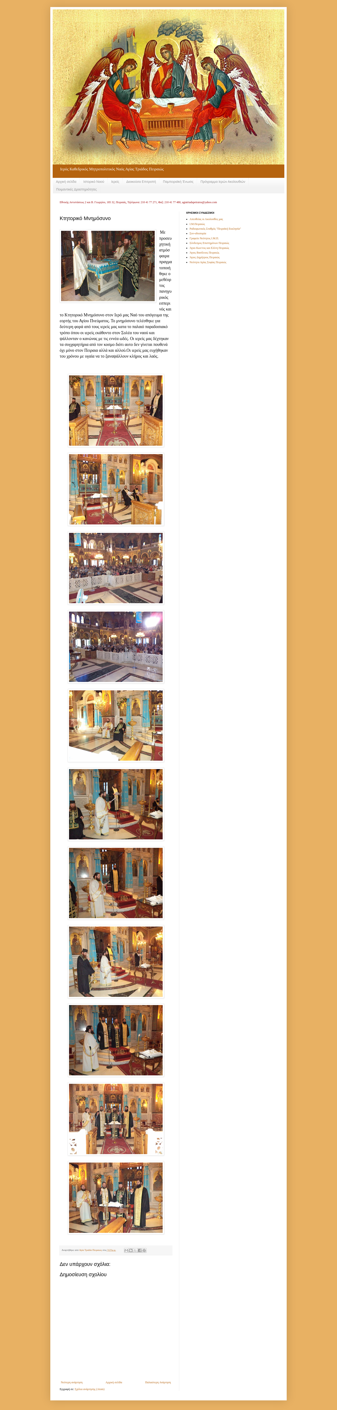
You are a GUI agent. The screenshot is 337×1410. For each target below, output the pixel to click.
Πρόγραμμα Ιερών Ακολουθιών (223, 181)
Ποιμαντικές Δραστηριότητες (76, 189)
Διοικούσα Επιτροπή (141, 181)
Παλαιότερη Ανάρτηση (158, 1382)
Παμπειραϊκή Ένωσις (178, 181)
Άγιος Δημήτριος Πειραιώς (205, 257)
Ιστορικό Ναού (93, 181)
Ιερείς (115, 181)
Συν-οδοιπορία (198, 233)
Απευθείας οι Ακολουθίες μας (206, 219)
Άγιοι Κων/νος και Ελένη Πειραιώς (209, 248)
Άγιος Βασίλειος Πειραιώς (204, 252)
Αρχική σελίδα (66, 181)
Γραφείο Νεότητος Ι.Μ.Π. (204, 238)
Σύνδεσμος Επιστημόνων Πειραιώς (209, 243)
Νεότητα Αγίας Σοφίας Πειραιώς (208, 262)
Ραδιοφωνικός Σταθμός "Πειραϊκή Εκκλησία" (215, 228)
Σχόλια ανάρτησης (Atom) (89, 1389)
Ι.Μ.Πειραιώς (197, 224)
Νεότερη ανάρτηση (72, 1382)
